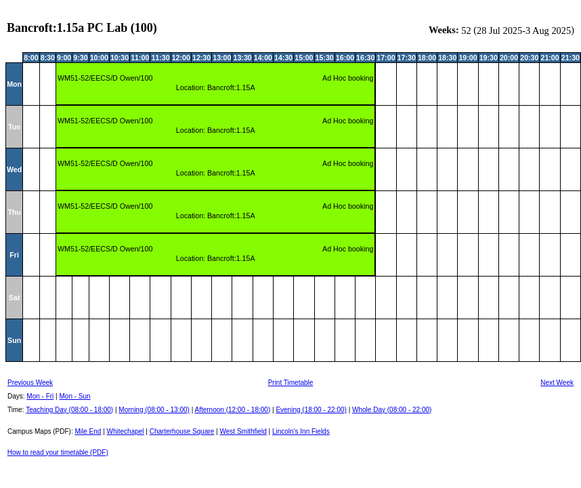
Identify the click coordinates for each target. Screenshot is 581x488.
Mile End (87, 431)
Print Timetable (291, 382)
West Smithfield (243, 431)
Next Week (557, 382)
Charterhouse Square (182, 431)
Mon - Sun (75, 396)
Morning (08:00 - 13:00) (154, 409)
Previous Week (30, 382)
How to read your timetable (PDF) (57, 452)
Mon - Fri (39, 396)
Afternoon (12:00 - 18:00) (232, 409)
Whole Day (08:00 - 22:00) (391, 409)
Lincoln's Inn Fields (301, 431)
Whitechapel (125, 431)
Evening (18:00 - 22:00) (311, 409)
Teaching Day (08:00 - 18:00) (69, 409)
